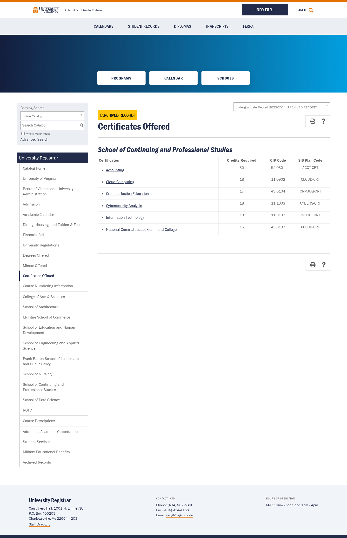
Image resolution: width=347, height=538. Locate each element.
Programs (121, 78)
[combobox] (282, 106)
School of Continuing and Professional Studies (43, 387)
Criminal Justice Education (127, 193)
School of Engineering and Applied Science (51, 345)
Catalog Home (34, 168)
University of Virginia (39, 178)
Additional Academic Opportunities (51, 431)
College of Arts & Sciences (44, 296)
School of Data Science (41, 399)
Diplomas (182, 26)
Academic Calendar (38, 214)
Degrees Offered (36, 255)
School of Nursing (37, 374)
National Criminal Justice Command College (141, 229)
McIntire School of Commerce (46, 317)
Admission (31, 204)
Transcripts (217, 26)
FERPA (248, 26)
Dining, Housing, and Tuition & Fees (52, 224)
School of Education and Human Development (49, 330)
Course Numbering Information (48, 285)
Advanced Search (34, 139)
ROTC (27, 410)
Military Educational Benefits (46, 451)
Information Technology (125, 217)
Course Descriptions (39, 420)
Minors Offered (35, 265)
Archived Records (37, 462)
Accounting (115, 169)
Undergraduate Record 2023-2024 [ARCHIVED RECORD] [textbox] (276, 107)
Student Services (36, 441)
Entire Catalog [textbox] (32, 116)
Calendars (103, 26)
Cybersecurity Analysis (124, 205)
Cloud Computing (120, 181)
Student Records (144, 26)
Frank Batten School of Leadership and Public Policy (51, 361)
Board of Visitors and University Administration (48, 191)
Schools (225, 78)
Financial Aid (33, 234)
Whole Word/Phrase (38, 133)
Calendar (173, 78)
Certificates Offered (38, 275)
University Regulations (41, 245)
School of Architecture (40, 306)
